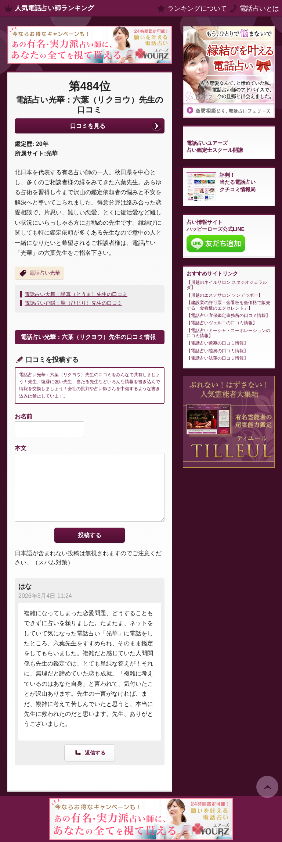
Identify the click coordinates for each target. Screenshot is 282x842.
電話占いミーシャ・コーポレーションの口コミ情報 (228, 333)
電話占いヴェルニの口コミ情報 (222, 322)
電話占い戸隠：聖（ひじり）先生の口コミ (73, 303)
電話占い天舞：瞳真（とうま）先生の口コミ (76, 294)
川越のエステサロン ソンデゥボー (224, 295)
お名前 (23, 416)
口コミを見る (87, 126)
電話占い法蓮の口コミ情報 (217, 358)
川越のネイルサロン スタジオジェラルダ (227, 285)
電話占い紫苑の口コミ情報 (217, 343)
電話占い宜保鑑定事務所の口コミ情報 (228, 315)
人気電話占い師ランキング (54, 8)
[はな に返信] (89, 752)
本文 (20, 448)
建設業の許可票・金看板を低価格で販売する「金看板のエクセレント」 (228, 305)
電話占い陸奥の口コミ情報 (217, 350)
